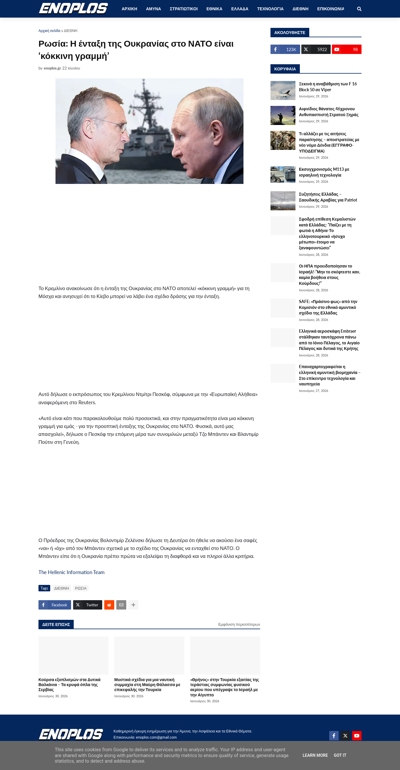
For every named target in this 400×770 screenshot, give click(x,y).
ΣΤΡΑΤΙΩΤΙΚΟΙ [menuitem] (184, 8)
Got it (340, 755)
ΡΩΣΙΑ (81, 588)
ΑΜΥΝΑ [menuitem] (153, 8)
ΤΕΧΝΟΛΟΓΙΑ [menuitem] (270, 8)
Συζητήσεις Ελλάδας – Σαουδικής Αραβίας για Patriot (328, 197)
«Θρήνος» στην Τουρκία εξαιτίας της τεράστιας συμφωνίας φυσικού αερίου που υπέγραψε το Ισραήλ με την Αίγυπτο (224, 687)
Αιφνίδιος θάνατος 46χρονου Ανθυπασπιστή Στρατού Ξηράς (329, 111)
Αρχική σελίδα (49, 30)
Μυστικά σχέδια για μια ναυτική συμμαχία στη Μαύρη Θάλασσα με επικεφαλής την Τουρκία (147, 684)
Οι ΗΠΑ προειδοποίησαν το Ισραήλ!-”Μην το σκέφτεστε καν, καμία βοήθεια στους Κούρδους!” (329, 274)
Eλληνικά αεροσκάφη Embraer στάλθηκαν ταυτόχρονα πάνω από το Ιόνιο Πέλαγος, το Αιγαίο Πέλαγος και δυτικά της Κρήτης (329, 340)
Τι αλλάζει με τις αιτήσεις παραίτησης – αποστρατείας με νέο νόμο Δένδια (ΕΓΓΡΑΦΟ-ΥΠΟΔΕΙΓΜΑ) (329, 142)
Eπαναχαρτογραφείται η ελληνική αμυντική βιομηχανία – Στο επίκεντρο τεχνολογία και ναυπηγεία (330, 375)
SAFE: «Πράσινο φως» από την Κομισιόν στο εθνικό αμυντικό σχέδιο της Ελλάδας (328, 307)
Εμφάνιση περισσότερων (239, 624)
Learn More (315, 755)
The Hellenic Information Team (71, 572)
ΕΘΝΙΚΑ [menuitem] (214, 8)
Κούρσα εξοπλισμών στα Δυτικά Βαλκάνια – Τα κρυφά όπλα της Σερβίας (69, 684)
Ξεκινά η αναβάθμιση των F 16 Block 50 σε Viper (328, 86)
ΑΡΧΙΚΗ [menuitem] (129, 8)
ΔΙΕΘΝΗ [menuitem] (300, 8)
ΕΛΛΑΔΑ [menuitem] (239, 8)
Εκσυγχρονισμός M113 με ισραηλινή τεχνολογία (324, 172)
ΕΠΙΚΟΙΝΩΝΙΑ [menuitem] (330, 8)
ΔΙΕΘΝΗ (71, 30)
